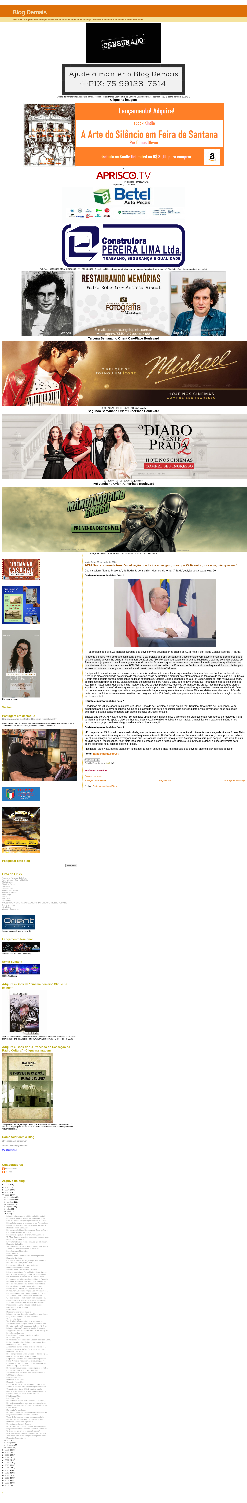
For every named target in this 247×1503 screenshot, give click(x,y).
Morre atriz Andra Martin (15, 1379)
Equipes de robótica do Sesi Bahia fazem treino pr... (25, 1349)
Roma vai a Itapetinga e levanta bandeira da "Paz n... (26, 1293)
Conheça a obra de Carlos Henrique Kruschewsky (29, 719)
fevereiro (10, 1445)
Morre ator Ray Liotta (14, 1258)
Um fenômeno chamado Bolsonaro (19, 1424)
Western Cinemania (10, 909)
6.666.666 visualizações (15, 1375)
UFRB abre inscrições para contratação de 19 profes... (26, 1433)
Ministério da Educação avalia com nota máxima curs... (27, 1281)
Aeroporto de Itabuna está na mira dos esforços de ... (26, 1347)
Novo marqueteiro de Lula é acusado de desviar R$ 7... (27, 1354)
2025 (7, 1187)
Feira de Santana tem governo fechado (21, 1356)
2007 (7, 1485)
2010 (7, 1478)
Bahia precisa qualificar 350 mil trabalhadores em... (25, 1288)
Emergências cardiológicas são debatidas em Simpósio (27, 1279)
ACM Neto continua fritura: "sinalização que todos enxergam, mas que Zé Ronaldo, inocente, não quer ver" (161, 565)
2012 (7, 1473)
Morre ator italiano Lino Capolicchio (19, 1422)
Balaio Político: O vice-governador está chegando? (25, 1361)
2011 (7, 1475)
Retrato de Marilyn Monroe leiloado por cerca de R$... (26, 1384)
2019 (7, 1455)
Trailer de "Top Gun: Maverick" (17, 1366)
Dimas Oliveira (11, 1168)
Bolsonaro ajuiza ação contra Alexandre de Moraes (25, 1328)
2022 (7, 1195)
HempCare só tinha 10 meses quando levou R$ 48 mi (26, 1326)
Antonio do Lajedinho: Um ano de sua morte (22, 1249)
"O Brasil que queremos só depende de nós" (23, 1431)
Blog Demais (29, 12)
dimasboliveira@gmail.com (15, 1145)
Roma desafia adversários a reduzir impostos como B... (27, 1368)
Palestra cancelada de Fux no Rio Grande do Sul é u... (26, 1272)
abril (9, 1440)
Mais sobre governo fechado (17, 1307)
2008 (7, 1483)
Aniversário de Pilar (13, 1377)
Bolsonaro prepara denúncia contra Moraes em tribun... (27, 1314)
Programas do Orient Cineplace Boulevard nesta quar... (27, 1429)
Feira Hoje (6, 894)
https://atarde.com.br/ (106, 753)
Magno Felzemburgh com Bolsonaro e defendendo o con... (28, 1405)
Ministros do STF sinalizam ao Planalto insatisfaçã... (25, 1419)
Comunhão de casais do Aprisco (18, 1232)
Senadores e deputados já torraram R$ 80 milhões (25, 1235)
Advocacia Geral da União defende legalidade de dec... (27, 1386)
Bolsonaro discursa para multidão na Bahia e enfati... (26, 1216)
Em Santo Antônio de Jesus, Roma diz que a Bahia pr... (27, 1242)
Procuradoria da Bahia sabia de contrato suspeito (24, 1305)
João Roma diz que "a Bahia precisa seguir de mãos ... (27, 1436)
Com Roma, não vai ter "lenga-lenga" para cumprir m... (26, 1260)
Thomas (8, 1172)
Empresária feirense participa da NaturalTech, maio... (26, 1218)
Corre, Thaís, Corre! (13, 1319)
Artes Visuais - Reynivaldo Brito (15, 880)
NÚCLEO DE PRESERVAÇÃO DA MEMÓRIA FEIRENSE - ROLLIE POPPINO (34, 903)
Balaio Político (11, 1309)
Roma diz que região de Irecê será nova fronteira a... (26, 1403)
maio (9, 1214)
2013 (7, 1470)
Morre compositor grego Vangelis (18, 1312)
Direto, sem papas (13, 1338)
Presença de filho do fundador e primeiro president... (26, 1256)
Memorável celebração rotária (17, 1267)
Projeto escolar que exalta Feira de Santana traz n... (25, 1277)
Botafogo (6, 886)
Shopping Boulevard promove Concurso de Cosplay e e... (27, 1330)
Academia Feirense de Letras (14, 878)
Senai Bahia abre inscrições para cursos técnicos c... (26, 1372)
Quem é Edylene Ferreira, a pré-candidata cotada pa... (26, 1391)
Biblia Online (7, 882)
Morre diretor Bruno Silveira (16, 1345)
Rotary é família (12, 1253)
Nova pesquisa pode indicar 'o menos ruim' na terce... (26, 1284)
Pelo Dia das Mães (13, 1396)
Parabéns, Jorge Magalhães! (17, 1251)
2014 (7, 1468)
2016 (7, 1463)
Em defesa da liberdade (15, 1333)
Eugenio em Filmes (10, 890)
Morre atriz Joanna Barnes (16, 1438)
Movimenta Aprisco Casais (16, 1410)
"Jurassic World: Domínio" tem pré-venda (21, 1270)
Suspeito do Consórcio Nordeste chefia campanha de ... (27, 1359)
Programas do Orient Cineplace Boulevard (22, 1265)
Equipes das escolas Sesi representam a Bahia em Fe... (27, 1300)
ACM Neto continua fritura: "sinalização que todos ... (25, 1302)
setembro (11, 1204)
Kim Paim (6, 899)
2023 (7, 1192)
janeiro (10, 1447)
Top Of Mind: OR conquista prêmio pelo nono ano (24, 1321)
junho (9, 1211)
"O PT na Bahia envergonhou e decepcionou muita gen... (27, 1237)
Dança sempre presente (15, 1239)
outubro (10, 1202)
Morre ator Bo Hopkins (14, 1244)
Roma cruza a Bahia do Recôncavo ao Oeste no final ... (27, 1230)
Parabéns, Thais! (12, 1398)
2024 (7, 1190)
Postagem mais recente (96, 780)
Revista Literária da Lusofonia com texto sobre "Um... (26, 1342)
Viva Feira (6, 907)
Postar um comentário (94, 776)
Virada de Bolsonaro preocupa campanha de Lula (25, 1417)
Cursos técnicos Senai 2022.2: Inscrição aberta (24, 1389)
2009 (7, 1480)
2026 (7, 1185)
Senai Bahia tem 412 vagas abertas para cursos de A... (27, 1323)
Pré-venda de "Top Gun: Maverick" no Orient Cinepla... (26, 1363)
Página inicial (165, 780)
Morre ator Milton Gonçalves (17, 1228)
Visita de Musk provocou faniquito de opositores (24, 1295)
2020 (7, 1452)
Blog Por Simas (8, 884)
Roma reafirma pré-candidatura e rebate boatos (24, 1286)
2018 (7, 1457)
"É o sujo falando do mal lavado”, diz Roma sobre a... (26, 1298)
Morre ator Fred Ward (14, 1352)
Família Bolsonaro (9, 892)
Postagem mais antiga (234, 780)
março (9, 1443)
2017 (7, 1460)
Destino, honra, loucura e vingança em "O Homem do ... (27, 1291)
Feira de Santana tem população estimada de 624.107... (27, 1221)
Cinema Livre (7, 888)
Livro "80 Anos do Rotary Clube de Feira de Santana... (26, 1274)
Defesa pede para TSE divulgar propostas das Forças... (27, 1412)
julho (9, 1209)
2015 (7, 1465)
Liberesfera (6, 901)
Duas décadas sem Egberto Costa (19, 1263)
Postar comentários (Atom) (105, 786)
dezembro (11, 1197)
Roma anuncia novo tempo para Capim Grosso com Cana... (28, 1340)
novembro (11, 1200)
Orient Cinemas (8, 905)
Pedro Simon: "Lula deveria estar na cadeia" (22, 1335)
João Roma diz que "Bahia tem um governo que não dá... (27, 1246)
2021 (7, 1450)
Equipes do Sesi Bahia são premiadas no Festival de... (26, 1225)
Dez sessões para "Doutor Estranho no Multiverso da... (27, 1426)
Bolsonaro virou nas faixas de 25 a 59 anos (22, 1394)
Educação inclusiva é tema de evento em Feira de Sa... (27, 1223)
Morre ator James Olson (15, 1382)
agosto (10, 1207)
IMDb (4, 896)
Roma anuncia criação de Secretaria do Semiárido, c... (26, 1401)
